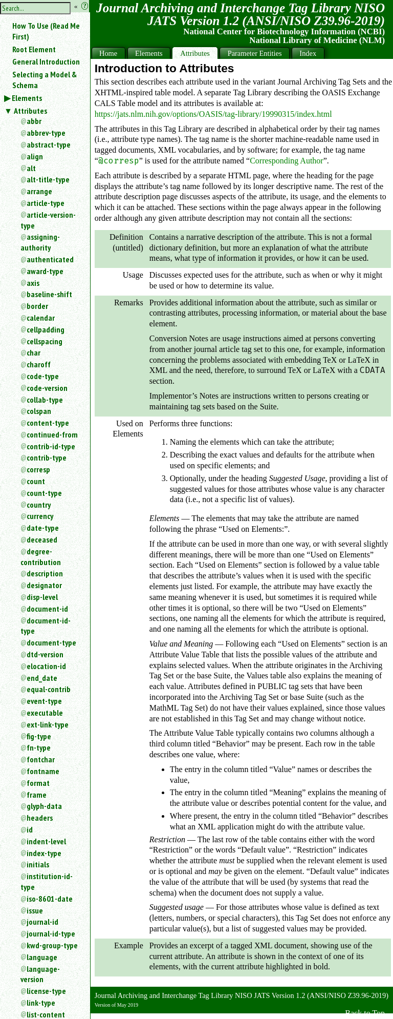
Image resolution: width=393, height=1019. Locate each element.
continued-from (52, 434)
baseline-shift (49, 294)
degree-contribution (40, 556)
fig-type (39, 736)
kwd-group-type (52, 945)
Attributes (30, 111)
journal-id (42, 922)
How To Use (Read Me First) (46, 30)
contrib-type (47, 457)
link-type (41, 1002)
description (45, 573)
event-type (44, 701)
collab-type (45, 399)
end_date (42, 678)
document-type (51, 642)
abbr (34, 121)
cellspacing (44, 341)
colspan (39, 411)
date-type (43, 528)
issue (35, 910)
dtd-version (45, 654)
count (36, 481)
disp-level (42, 597)
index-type (44, 853)
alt (31, 168)
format (38, 783)
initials (38, 864)
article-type (45, 203)
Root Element (34, 49)
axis (33, 283)
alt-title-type (48, 179)
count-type (44, 493)
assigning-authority (40, 242)
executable (45, 713)
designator (44, 585)
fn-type (39, 747)
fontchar (41, 759)
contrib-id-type (51, 446)
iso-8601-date (50, 898)
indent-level (46, 841)
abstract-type (49, 144)
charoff (39, 364)
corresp (38, 469)
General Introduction (46, 61)
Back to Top (365, 1013)
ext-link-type (48, 724)
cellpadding (45, 329)
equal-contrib (49, 689)
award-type (45, 271)
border (37, 306)
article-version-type (48, 220)
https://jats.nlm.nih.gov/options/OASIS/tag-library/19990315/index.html (213, 114)
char (33, 352)
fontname (43, 771)
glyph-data (44, 806)
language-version (40, 974)
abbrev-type (46, 133)
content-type (48, 423)
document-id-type (45, 625)
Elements (27, 98)
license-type (46, 991)
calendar (41, 318)
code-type (43, 376)
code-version (47, 388)
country (39, 505)
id (30, 829)
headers (40, 818)
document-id (47, 609)
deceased (42, 539)
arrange (39, 191)
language (42, 957)
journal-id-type (51, 933)
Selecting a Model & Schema (44, 79)
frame (37, 794)
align (35, 156)
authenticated (50, 259)
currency (40, 516)
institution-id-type (46, 881)
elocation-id (46, 666)
